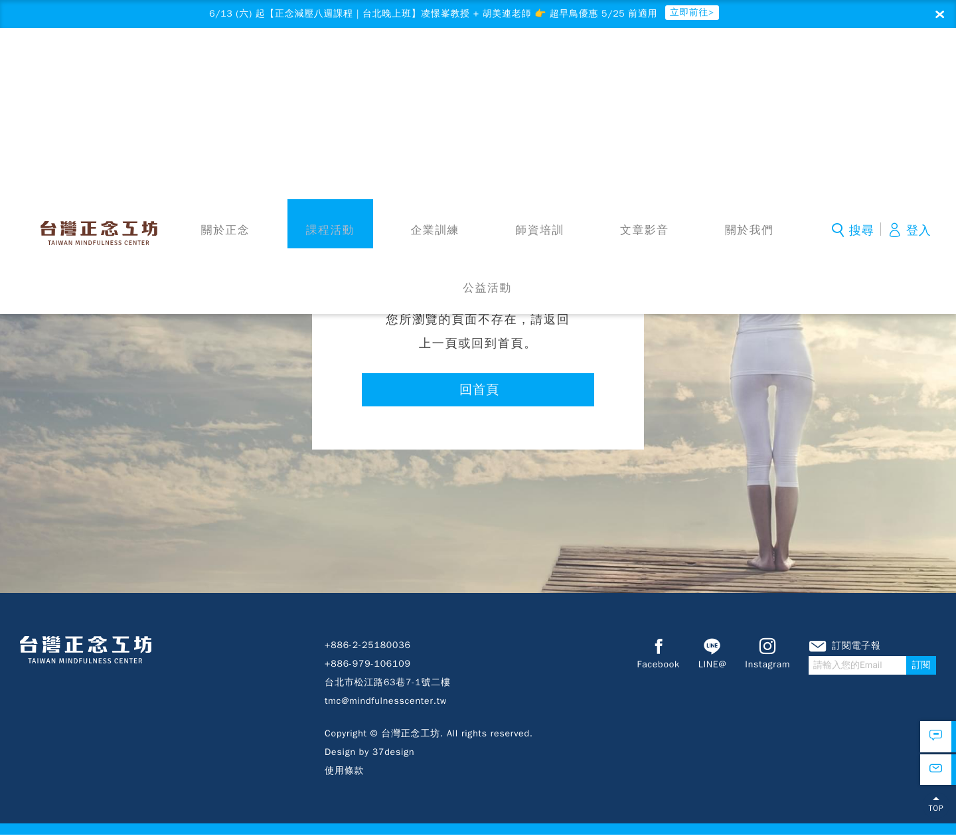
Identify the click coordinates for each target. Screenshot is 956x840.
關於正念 (235, 71)
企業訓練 (410, 71)
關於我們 (671, 71)
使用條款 (344, 776)
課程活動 (322, 71)
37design (393, 757)
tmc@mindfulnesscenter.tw (386, 706)
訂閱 (921, 671)
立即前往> (724, 15)
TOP (935, 816)
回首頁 (479, 394)
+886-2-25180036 (368, 650)
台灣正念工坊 (109, 68)
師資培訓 (497, 71)
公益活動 (758, 71)
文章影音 (584, 71)
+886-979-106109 (368, 669)
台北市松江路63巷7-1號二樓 (388, 687)
